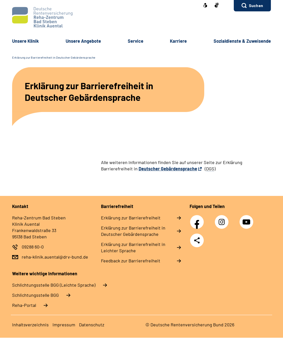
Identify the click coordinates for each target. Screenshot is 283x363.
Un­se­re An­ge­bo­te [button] (83, 41)
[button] (252, 5)
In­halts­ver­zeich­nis (30, 324)
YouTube (247, 219)
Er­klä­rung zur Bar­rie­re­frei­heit (131, 217)
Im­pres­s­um (64, 324)
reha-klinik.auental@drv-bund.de (55, 257)
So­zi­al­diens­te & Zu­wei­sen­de (242, 41)
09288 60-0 (33, 246)
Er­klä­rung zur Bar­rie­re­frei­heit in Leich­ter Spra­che (133, 247)
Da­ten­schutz (91, 324)
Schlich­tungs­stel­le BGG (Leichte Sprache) (53, 285)
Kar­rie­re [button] (178, 41)
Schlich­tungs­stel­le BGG (35, 295)
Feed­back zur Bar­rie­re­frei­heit (130, 260)
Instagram (223, 219)
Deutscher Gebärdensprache (168, 168)
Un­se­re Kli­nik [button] (25, 41)
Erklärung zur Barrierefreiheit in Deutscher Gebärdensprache (53, 57)
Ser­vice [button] (135, 41)
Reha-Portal (24, 305)
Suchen (256, 5)
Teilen (197, 240)
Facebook (198, 219)
